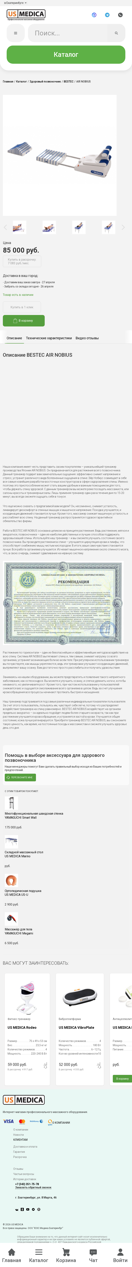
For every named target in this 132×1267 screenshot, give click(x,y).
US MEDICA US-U (66, 895)
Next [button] (123, 230)
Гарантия (19, 1154)
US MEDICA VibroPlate (76, 1030)
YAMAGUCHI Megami (66, 934)
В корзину (23, 323)
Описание (14, 341)
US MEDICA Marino (66, 857)
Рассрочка (20, 1159)
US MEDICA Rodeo (22, 1030)
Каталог (66, 57)
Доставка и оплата (25, 1149)
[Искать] (116, 35)
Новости (18, 1137)
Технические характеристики (49, 341)
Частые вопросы (23, 1176)
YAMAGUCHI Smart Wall (66, 818)
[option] (19, 229)
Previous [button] (6, 230)
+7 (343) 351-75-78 (27, 1186)
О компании (20, 1132)
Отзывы (18, 1171)
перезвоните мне (20, 780)
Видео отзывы (87, 341)
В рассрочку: (20, 1072)
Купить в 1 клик (21, 310)
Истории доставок (24, 1181)
